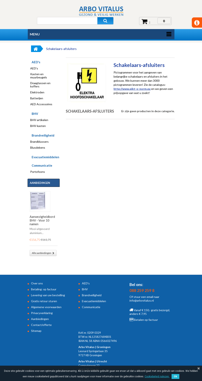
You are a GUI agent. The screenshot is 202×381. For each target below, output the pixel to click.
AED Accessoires (41, 104)
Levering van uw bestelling (48, 295)
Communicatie (42, 165)
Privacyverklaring (42, 313)
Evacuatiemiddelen (45, 157)
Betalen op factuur (143, 319)
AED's (36, 62)
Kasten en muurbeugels (38, 75)
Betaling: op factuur (43, 289)
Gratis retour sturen (44, 301)
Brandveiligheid (43, 135)
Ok (175, 376)
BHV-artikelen (39, 120)
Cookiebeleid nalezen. (157, 376)
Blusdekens (37, 147)
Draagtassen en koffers (40, 84)
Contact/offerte (41, 325)
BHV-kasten (38, 126)
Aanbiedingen (40, 182)
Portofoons (37, 171)
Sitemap (36, 330)
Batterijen (36, 98)
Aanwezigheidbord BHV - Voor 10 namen (42, 220)
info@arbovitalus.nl (141, 300)
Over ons (37, 283)
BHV (35, 113)
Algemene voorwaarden (46, 307)
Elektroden (37, 92)
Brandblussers (39, 141)
